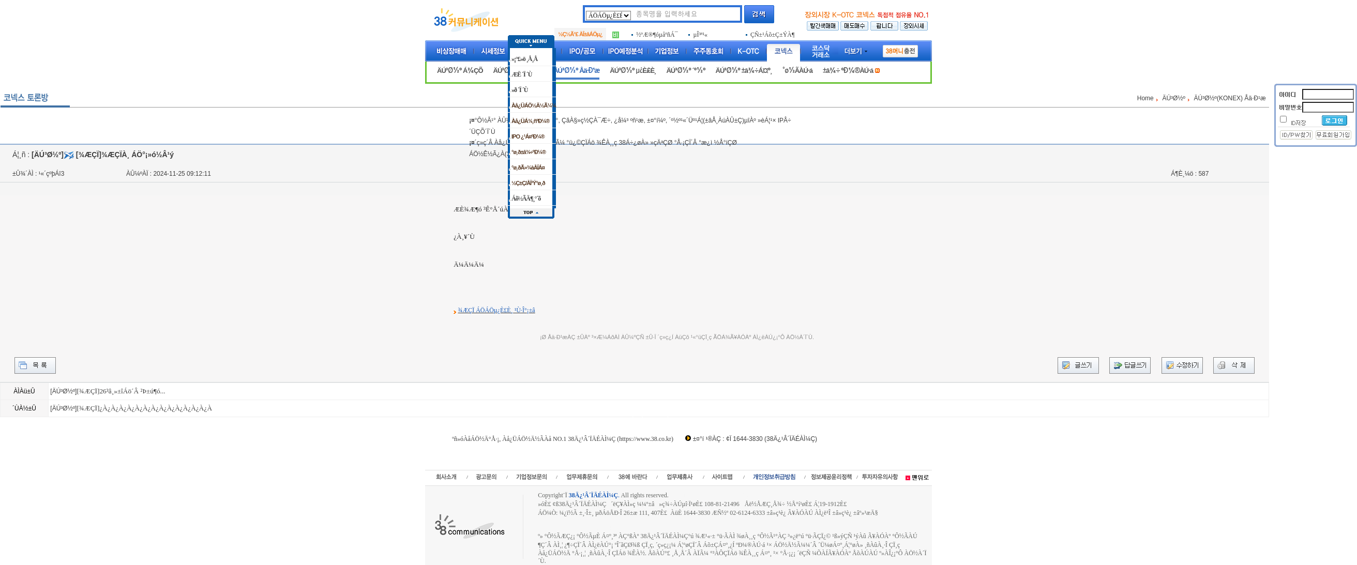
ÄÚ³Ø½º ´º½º (685, 70)
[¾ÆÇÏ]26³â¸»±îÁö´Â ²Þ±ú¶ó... (121, 391)
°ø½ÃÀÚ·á (797, 70)
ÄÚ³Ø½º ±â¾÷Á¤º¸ (744, 70)
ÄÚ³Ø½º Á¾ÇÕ (460, 70)
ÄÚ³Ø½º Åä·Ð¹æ (576, 70)
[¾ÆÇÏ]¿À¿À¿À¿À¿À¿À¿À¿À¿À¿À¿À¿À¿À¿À (144, 408)
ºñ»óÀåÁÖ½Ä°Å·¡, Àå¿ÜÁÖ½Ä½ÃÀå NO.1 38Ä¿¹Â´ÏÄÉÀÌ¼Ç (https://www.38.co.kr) (562, 438)
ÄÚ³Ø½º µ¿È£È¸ (633, 70)
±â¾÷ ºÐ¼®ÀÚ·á (848, 70)
